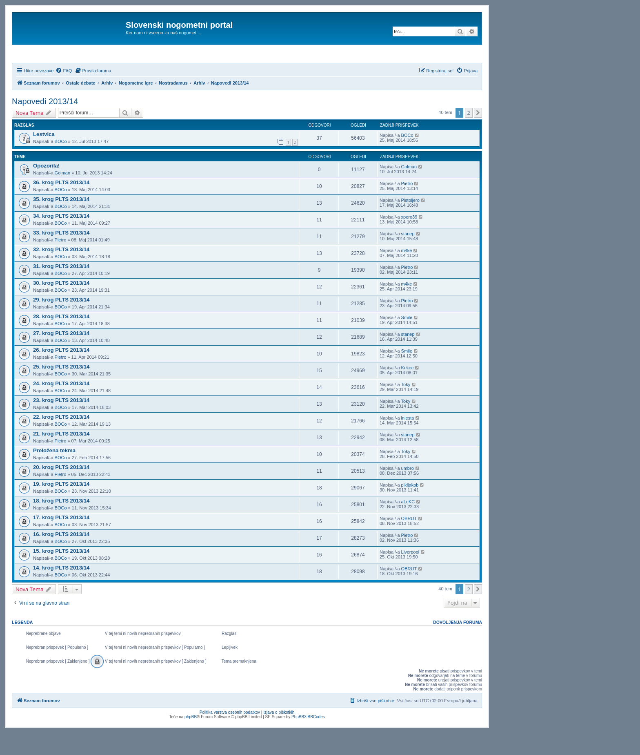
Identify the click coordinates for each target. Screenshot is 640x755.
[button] (478, 135)
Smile (407, 339)
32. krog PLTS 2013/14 (61, 271)
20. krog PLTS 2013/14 (61, 489)
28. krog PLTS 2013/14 (61, 338)
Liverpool (410, 574)
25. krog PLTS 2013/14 (61, 389)
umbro (407, 490)
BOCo (61, 163)
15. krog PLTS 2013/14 (61, 573)
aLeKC (408, 523)
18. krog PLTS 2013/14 (61, 523)
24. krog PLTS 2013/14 (61, 405)
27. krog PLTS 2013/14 (61, 355)
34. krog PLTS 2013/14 (61, 238)
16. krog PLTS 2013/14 (61, 556)
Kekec (407, 389)
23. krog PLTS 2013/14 (61, 422)
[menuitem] (64, 93)
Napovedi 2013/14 (45, 123)
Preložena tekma (54, 472)
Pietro (407, 205)
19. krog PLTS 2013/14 (61, 506)
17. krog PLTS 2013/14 (61, 539)
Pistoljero (410, 222)
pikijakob (410, 507)
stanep (408, 255)
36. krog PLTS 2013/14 (61, 204)
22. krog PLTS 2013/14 (61, 439)
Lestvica (44, 156)
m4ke (406, 272)
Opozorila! (46, 188)
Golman (63, 194)
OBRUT (409, 540)
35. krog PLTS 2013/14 (61, 221)
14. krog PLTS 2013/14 (61, 590)
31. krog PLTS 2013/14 (61, 288)
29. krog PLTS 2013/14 (61, 322)
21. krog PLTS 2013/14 (61, 456)
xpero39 (409, 239)
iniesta (407, 440)
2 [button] (468, 134)
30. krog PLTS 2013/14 (61, 305)
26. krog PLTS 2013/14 (61, 372)
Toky (406, 406)
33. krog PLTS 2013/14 (61, 255)
